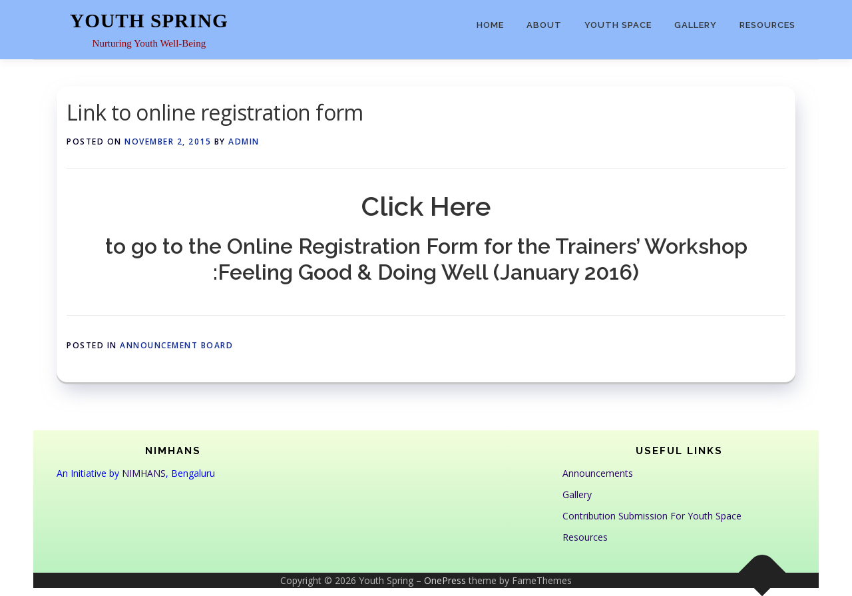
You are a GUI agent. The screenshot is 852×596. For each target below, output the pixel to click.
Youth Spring (149, 20)
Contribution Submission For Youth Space (652, 515)
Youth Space (618, 25)
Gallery (695, 25)
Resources (767, 25)
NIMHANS (144, 473)
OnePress (445, 580)
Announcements (597, 473)
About (544, 25)
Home (490, 25)
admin (244, 141)
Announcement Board (176, 345)
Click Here (426, 206)
